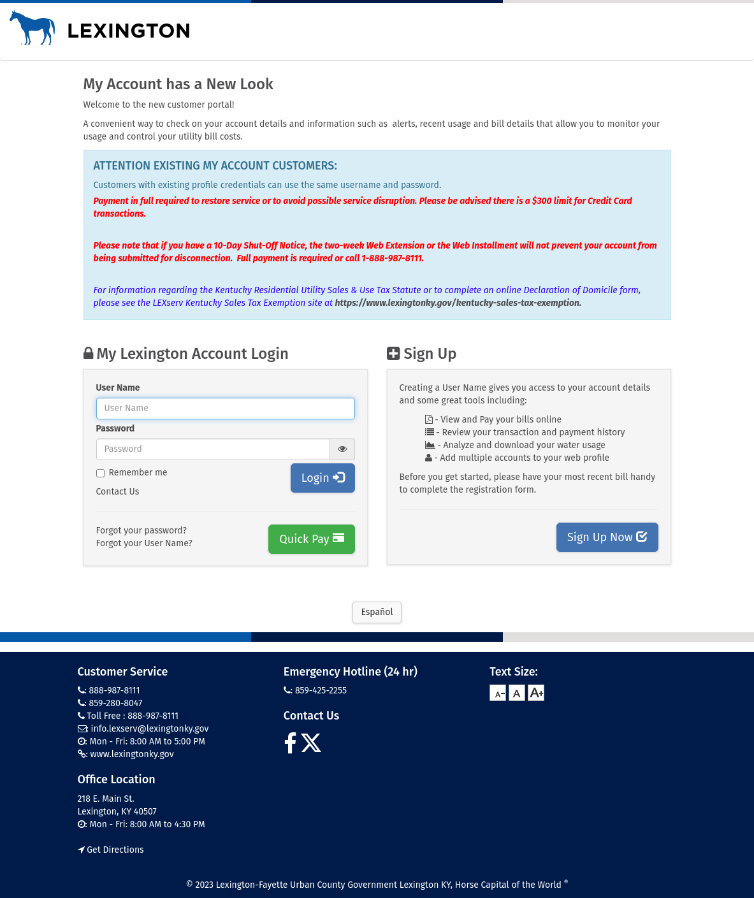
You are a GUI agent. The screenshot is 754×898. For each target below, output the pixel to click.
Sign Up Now (607, 537)
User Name (118, 387)
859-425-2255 (321, 690)
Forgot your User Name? (144, 543)
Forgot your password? (141, 530)
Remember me (132, 472)
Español (377, 612)
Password (115, 428)
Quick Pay (311, 539)
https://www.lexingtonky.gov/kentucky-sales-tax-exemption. (458, 303)
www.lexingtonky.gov (132, 754)
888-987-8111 (114, 690)
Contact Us (118, 491)
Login (322, 478)
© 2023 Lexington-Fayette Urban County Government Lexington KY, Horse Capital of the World (377, 885)
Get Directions (111, 849)
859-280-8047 (116, 703)
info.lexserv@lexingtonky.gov (150, 728)
